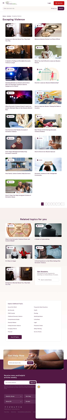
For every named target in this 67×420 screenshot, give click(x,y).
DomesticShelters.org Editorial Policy (24, 411)
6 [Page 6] (55, 204)
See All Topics (15, 337)
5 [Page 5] (52, 204)
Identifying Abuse (38, 316)
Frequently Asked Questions (41, 307)
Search (61, 8)
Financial (10, 331)
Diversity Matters (12, 322)
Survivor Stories (37, 331)
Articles (9, 16)
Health (35, 310)
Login (49, 3)
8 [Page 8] (60, 204)
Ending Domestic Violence (14, 325)
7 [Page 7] (57, 204)
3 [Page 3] (47, 204)
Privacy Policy (6, 411)
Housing (36, 313)
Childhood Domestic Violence (15, 316)
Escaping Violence (12, 328)
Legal (35, 322)
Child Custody (11, 313)
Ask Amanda (11, 310)
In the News (37, 319)
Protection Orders (38, 325)
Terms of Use (13, 411)
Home (4, 16)
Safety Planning (38, 328)
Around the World (12, 307)
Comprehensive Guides (13, 319)
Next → (63, 203)
